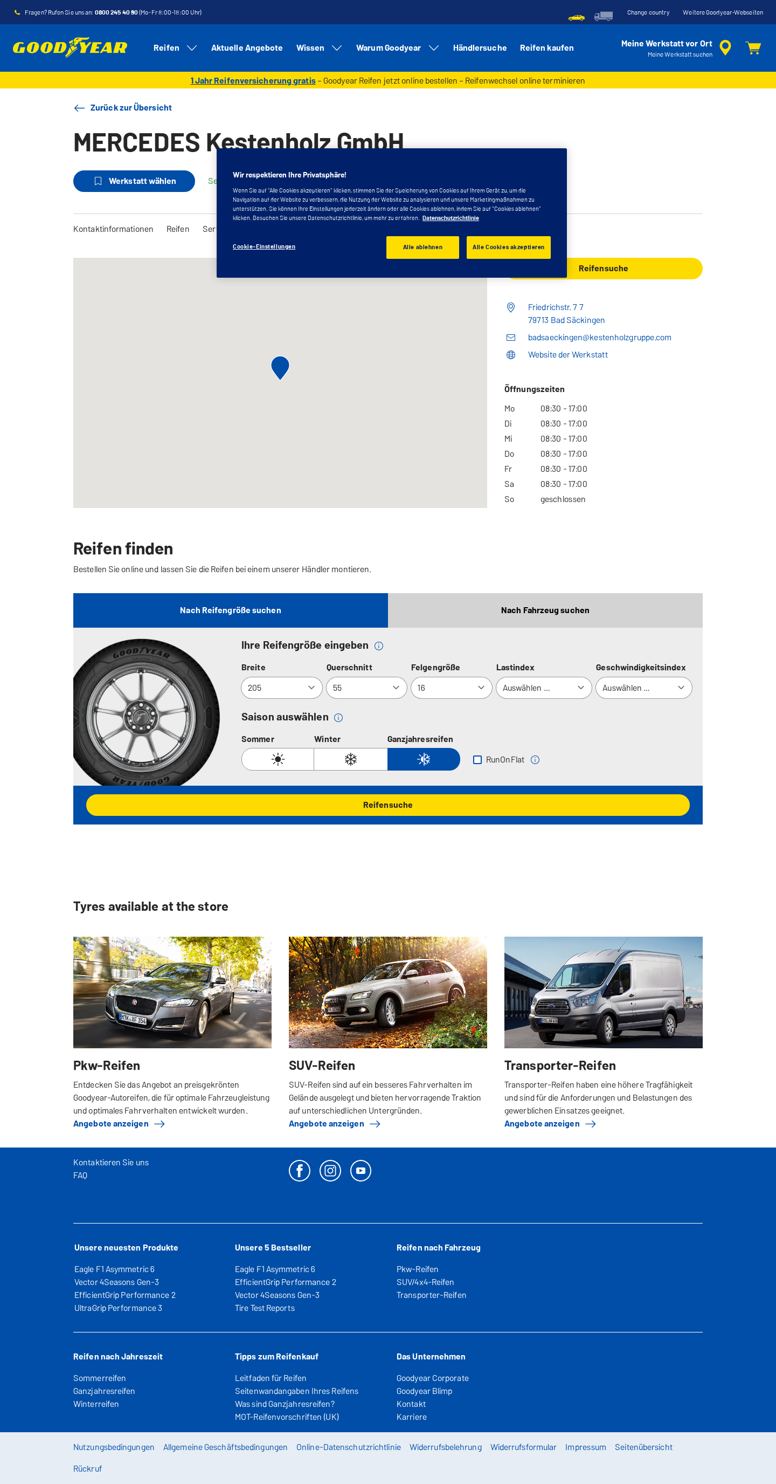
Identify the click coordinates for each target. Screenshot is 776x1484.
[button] (378, 645)
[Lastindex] (544, 687)
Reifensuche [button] (603, 268)
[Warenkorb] (753, 48)
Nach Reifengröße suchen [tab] (230, 610)
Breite (253, 667)
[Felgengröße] (451, 687)
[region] (392, 213)
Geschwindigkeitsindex (641, 667)
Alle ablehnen (422, 247)
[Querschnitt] (367, 687)
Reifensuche (388, 805)
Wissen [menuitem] (320, 48)
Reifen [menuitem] (176, 48)
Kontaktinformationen (113, 229)
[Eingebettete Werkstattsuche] (678, 48)
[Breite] (281, 687)
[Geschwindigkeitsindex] (644, 687)
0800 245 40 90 (116, 12)
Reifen (178, 229)
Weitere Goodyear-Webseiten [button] (723, 12)
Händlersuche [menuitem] (480, 48)
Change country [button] (648, 12)
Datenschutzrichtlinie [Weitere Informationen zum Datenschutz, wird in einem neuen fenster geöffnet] (450, 218)
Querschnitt (349, 667)
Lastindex (515, 667)
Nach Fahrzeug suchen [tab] (545, 610)
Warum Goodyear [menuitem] (398, 48)
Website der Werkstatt (568, 354)
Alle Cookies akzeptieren (509, 247)
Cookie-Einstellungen (264, 246)
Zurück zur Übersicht (122, 107)
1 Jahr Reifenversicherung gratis (253, 80)
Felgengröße (435, 667)
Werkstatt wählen (134, 181)
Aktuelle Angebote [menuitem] (247, 48)
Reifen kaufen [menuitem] (547, 48)
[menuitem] (576, 16)
